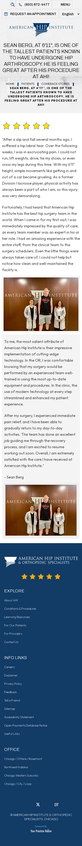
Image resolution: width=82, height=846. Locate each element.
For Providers (13, 634)
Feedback (10, 692)
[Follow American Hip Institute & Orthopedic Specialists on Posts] (56, 806)
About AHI (11, 600)
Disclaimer (11, 675)
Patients (27, 84)
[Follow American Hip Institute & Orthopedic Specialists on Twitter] (38, 806)
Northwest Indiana (16, 767)
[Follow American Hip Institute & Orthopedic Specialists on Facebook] (25, 806)
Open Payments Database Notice (25, 725)
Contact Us (11, 642)
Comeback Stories (55, 84)
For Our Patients (15, 625)
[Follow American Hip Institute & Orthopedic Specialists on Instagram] (44, 806)
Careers (9, 667)
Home (10, 84)
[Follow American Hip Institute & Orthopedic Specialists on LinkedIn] (32, 806)
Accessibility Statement (19, 717)
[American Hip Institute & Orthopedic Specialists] (41, 30)
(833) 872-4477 (34, 5)
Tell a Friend (12, 700)
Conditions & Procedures (20, 609)
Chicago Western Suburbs (21, 775)
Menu (62, 5)
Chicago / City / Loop (18, 784)
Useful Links (12, 734)
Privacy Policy (13, 684)
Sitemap (9, 709)
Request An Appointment (30, 14)
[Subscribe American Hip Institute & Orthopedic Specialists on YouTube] (50, 806)
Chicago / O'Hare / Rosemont (23, 759)
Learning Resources (17, 617)
